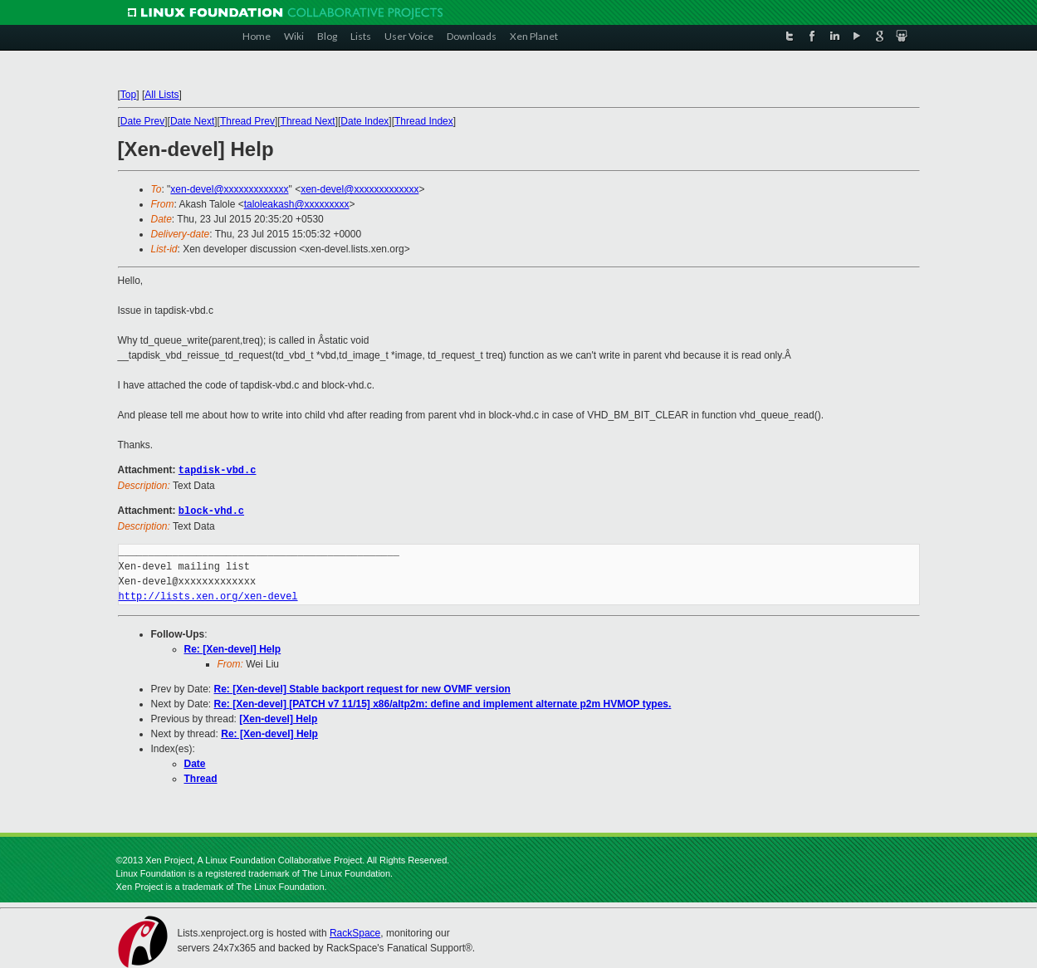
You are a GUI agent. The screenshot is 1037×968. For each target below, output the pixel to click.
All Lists (161, 94)
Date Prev (142, 121)
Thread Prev (247, 121)
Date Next (192, 121)
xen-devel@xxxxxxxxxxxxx (229, 189)
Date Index (364, 121)
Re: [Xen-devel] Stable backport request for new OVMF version (362, 687)
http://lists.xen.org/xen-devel (208, 595)
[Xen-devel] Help (278, 717)
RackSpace (355, 931)
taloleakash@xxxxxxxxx (297, 204)
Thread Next (308, 121)
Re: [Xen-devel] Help (232, 647)
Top (128, 94)
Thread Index (423, 121)
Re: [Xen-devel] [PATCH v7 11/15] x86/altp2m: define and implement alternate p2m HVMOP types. (443, 702)
